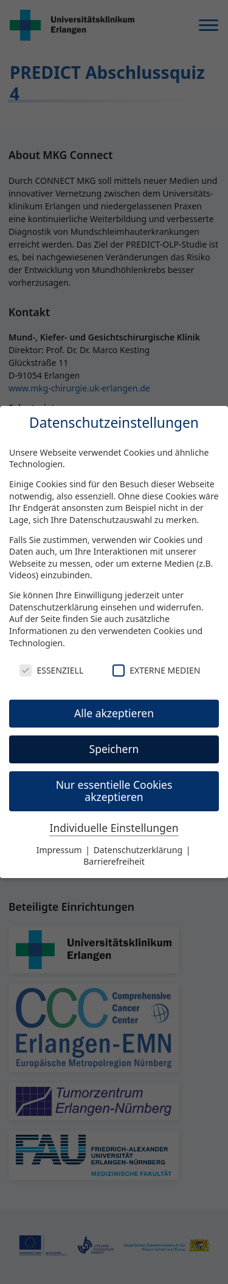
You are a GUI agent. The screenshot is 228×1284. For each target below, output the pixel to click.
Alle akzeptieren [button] (114, 713)
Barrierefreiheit (113, 861)
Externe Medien (156, 670)
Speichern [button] (114, 749)
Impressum (60, 850)
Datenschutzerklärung (53, 607)
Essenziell (51, 670)
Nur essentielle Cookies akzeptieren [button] (114, 790)
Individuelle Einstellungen (113, 827)
